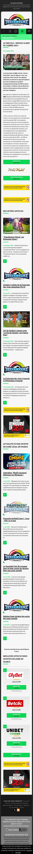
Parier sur (16, 161)
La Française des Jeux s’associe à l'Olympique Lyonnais (16, 379)
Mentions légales (8, 805)
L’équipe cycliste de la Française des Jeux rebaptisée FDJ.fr (16, 286)
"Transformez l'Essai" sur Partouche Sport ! (13, 238)
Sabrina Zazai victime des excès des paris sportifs (16, 617)
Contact (22, 807)
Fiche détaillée (16, 691)
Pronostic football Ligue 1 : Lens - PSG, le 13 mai (16, 519)
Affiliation (26, 805)
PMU (15, 73)
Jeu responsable (14, 807)
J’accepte (18, 852)
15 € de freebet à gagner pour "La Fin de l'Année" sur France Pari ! (15, 332)
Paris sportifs (16, 755)
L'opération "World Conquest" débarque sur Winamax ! (15, 474)
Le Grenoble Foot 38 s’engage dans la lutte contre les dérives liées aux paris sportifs (16, 568)
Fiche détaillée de (16, 178)
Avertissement (18, 805)
